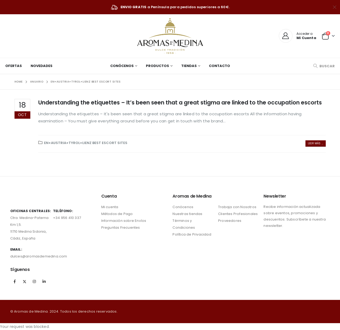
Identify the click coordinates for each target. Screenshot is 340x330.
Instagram (34, 281)
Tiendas (189, 65)
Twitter (24, 281)
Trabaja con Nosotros (237, 206)
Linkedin (44, 281)
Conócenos (122, 65)
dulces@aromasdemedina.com (38, 256)
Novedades (41, 65)
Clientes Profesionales (238, 213)
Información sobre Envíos (123, 220)
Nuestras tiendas (187, 213)
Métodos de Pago (117, 213)
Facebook (15, 281)
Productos (157, 65)
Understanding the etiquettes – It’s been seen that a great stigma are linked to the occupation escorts (180, 102)
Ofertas (13, 65)
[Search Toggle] (324, 66)
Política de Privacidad (192, 234)
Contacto (219, 65)
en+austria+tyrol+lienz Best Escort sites (85, 142)
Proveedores (229, 220)
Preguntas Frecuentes (120, 227)
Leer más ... (315, 143)
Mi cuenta (109, 206)
